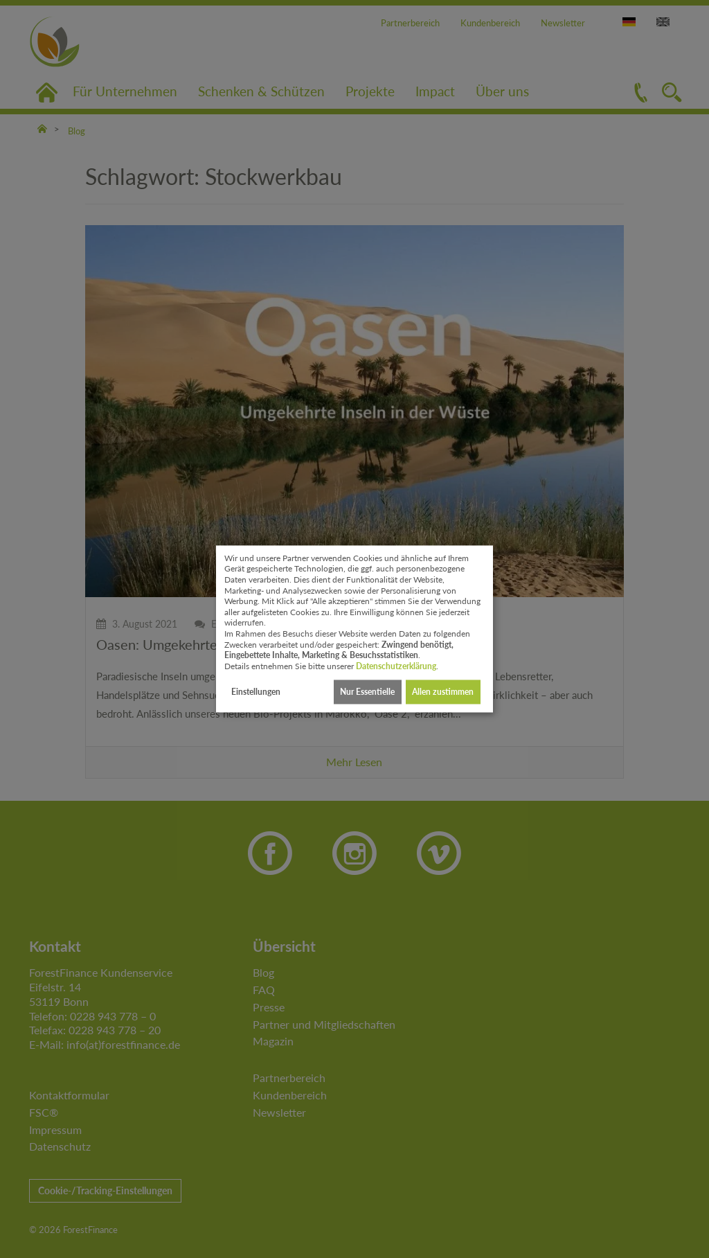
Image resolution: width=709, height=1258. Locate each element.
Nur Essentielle (367, 691)
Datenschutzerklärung (396, 666)
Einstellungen (255, 691)
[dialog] (354, 628)
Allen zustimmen (443, 691)
